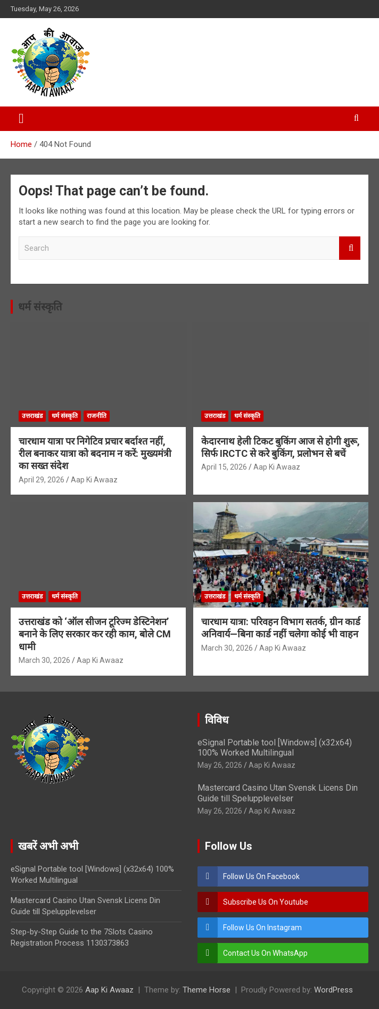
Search (349, 248)
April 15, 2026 (224, 467)
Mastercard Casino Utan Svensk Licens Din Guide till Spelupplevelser (277, 793)
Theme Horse (206, 990)
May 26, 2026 (219, 765)
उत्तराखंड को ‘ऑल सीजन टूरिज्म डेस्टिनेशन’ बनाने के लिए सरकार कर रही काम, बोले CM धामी (95, 634)
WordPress (333, 990)
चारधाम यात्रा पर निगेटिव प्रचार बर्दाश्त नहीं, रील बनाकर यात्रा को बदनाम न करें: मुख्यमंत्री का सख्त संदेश (95, 454)
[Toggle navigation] (21, 118)
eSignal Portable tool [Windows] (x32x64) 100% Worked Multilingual (274, 747)
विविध (216, 719)
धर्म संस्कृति (40, 306)
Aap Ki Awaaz (94, 479)
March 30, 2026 (44, 660)
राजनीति (96, 416)
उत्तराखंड (32, 416)
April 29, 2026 (41, 479)
